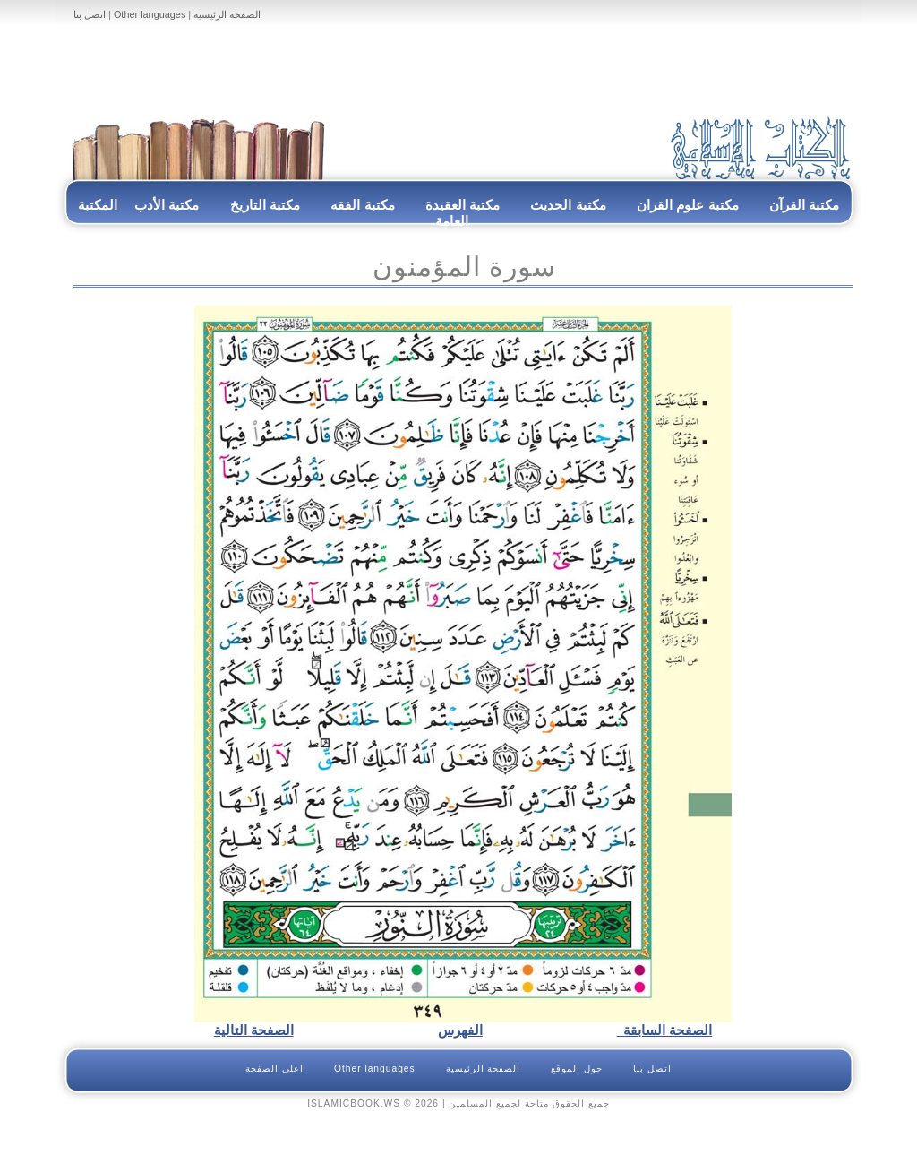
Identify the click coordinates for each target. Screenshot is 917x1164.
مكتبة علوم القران (688, 204)
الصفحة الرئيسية (227, 14)
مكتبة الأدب (166, 204)
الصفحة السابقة (665, 1030)
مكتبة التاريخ (265, 204)
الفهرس (460, 1030)
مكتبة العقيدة (461, 204)
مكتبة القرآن (804, 204)
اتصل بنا (89, 14)
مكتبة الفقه (361, 204)
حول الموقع (577, 1068)
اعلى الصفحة (274, 1068)
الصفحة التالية (254, 1030)
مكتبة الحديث (567, 204)
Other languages (149, 14)
